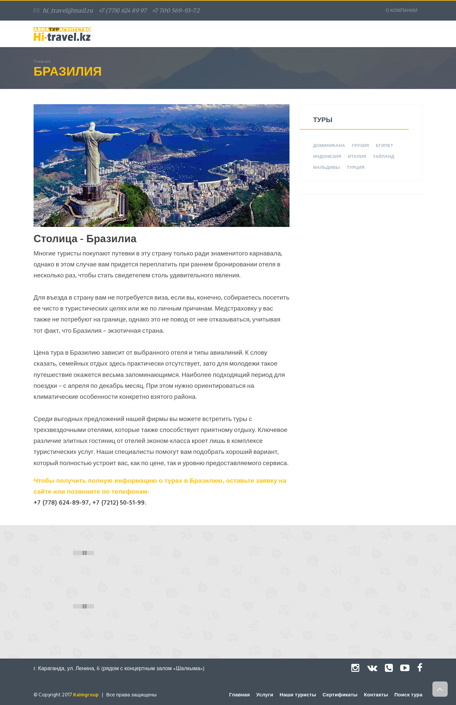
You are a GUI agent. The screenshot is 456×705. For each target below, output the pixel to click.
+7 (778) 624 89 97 (122, 10)
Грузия (360, 145)
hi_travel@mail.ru (63, 10)
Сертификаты (340, 695)
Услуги (264, 695)
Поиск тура (408, 695)
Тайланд (383, 156)
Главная (239, 695)
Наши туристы (298, 695)
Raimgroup (86, 695)
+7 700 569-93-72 (175, 10)
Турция (356, 167)
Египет (384, 145)
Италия (357, 156)
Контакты (376, 695)
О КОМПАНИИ (401, 10)
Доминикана (329, 145)
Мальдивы (326, 167)
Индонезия (327, 156)
